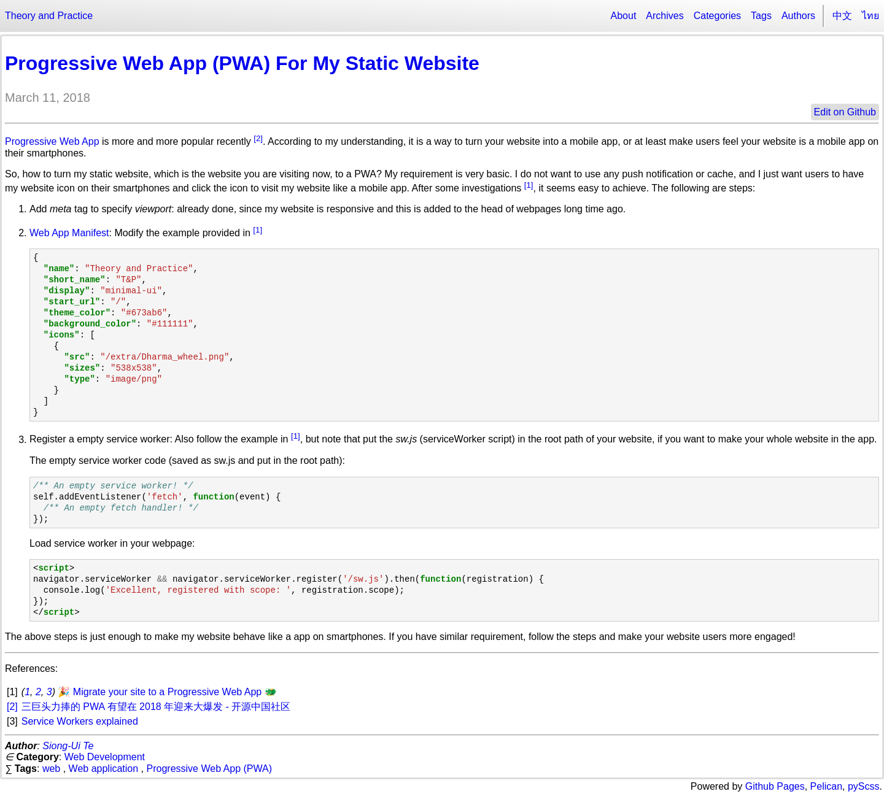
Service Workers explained (79, 721)
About (624, 15)
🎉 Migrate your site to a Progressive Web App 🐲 (167, 692)
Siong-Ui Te (67, 746)
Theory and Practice (49, 15)
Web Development (104, 757)
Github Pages (775, 786)
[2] (258, 138)
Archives (664, 15)
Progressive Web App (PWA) (210, 768)
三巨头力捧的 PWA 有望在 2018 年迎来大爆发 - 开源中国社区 (156, 706)
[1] (528, 185)
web (51, 768)
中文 (842, 15)
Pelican (826, 786)
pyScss (864, 786)
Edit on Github (845, 112)
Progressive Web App (52, 141)
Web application (104, 768)
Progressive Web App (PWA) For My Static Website (242, 63)
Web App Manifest (69, 233)
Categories (717, 15)
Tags (761, 15)
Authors (798, 15)
